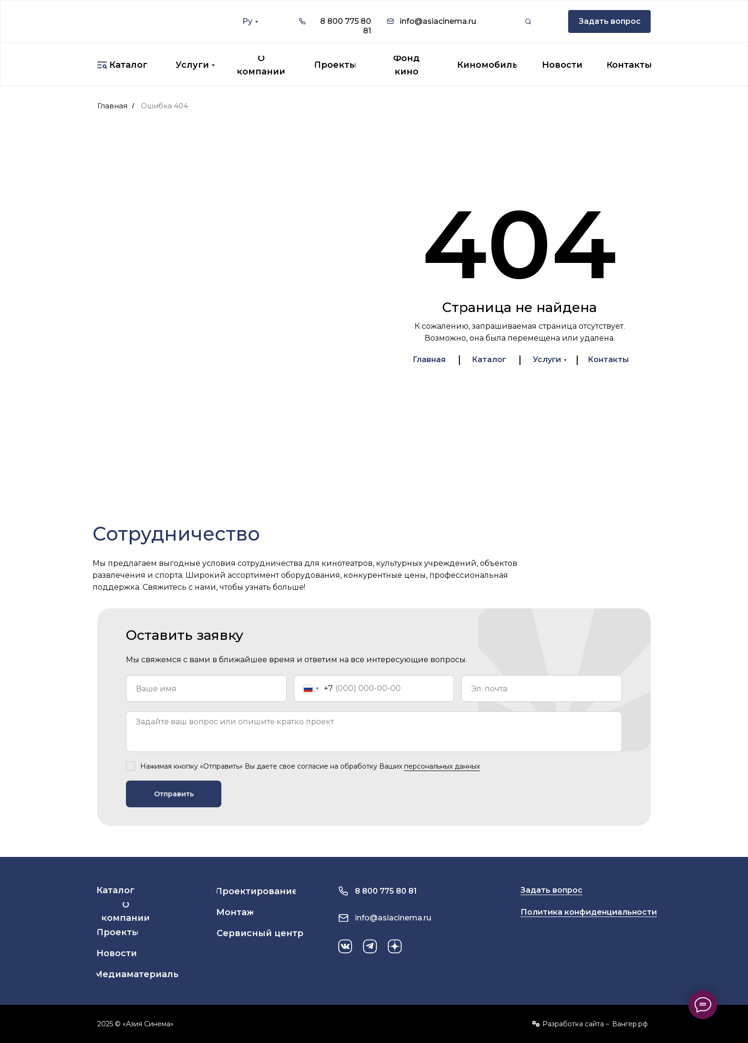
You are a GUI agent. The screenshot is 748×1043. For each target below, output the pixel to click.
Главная (112, 105)
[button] (609, 21)
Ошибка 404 (164, 105)
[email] (541, 688)
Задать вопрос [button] (551, 890)
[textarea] (374, 731)
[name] (206, 688)
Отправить (174, 794)
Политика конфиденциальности (588, 912)
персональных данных (442, 766)
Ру (247, 21)
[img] (151, 21)
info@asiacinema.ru (438, 21)
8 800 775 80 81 (386, 891)
